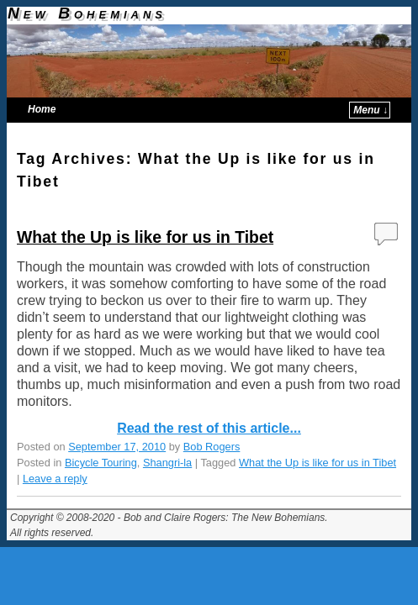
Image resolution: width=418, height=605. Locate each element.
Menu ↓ (370, 110)
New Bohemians (87, 13)
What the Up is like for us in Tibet (145, 237)
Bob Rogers (212, 446)
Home (42, 109)
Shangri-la (167, 462)
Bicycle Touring (101, 462)
